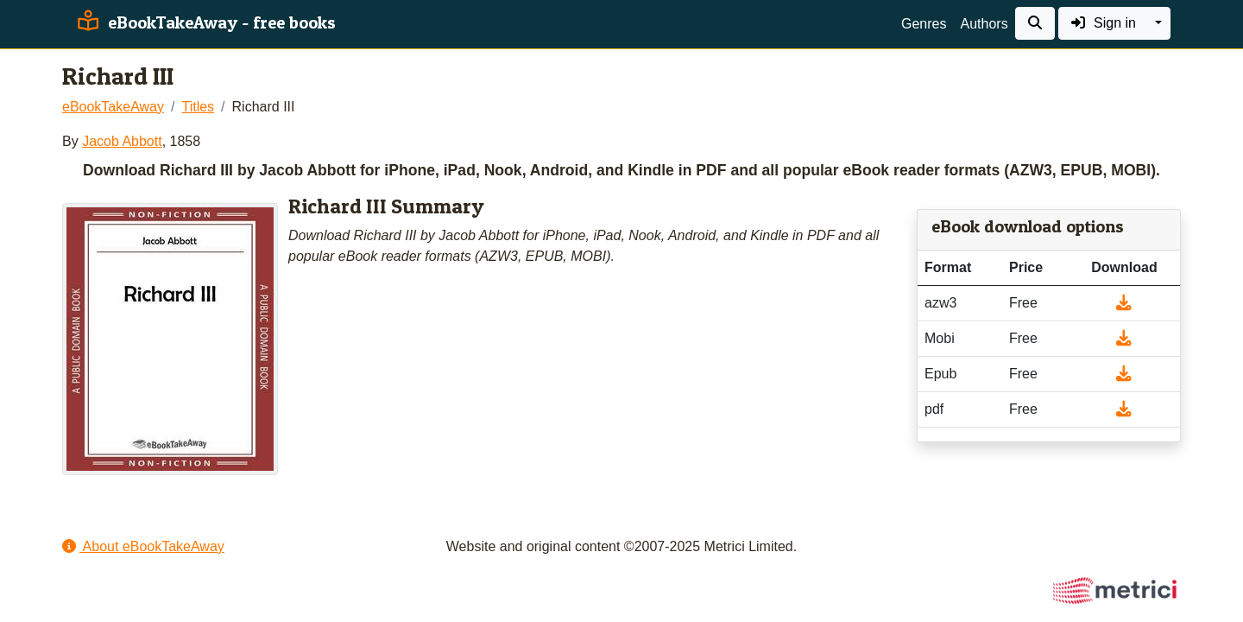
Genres (923, 23)
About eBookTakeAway (143, 546)
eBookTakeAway (113, 106)
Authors (983, 23)
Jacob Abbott (122, 141)
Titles (197, 106)
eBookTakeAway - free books (204, 22)
